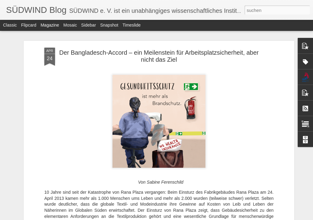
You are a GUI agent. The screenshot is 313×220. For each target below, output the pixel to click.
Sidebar (88, 25)
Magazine (50, 25)
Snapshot (109, 25)
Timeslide (132, 25)
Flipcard (28, 25)
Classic (10, 25)
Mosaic (70, 25)
